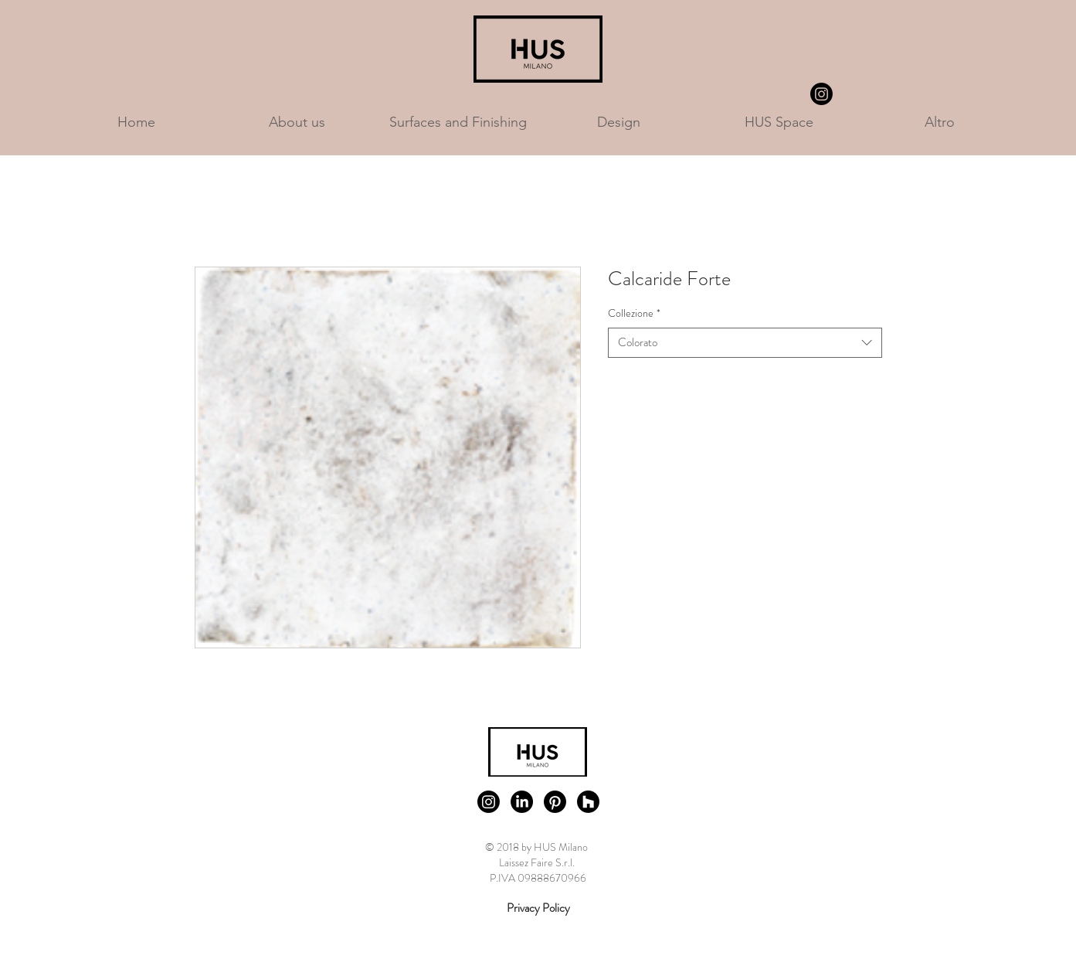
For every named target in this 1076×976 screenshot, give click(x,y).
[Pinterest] (555, 802)
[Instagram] (821, 94)
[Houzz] (588, 802)
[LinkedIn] (522, 802)
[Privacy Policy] (538, 908)
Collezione (634, 313)
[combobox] (745, 343)
